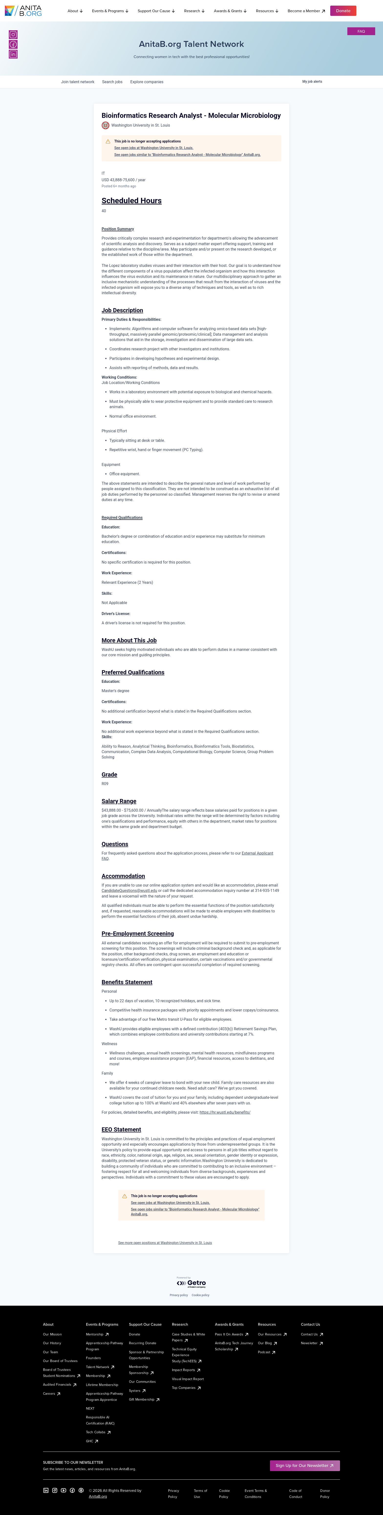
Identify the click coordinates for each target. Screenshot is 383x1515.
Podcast (267, 1352)
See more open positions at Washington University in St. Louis (165, 1243)
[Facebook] (13, 44)
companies (146, 82)
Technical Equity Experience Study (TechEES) (187, 1355)
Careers (52, 1393)
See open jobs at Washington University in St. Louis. (153, 148)
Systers (137, 1390)
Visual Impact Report (188, 1378)
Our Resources (272, 1334)
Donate (134, 1334)
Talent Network (100, 1366)
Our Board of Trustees (60, 1360)
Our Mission (52, 1334)
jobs (112, 82)
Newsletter (312, 1343)
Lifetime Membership (102, 1384)
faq (361, 31)
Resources (267, 10)
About (75, 10)
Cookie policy (200, 1295)
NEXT (90, 1408)
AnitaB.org (98, 1496)
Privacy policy (179, 1295)
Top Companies (187, 1387)
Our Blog (268, 1343)
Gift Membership (144, 1399)
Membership (98, 1375)
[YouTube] (63, 1490)
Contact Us (312, 1334)
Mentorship (97, 1334)
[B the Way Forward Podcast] (81, 1490)
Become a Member (307, 11)
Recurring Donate (143, 1343)
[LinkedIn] (13, 54)
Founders (93, 1357)
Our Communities (142, 1381)
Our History (52, 1343)
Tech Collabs (98, 1432)
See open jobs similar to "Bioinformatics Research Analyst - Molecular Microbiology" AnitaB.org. (187, 155)
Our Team (50, 1352)
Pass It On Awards (232, 1334)
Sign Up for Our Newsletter (305, 1465)
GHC (92, 1441)
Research (194, 10)
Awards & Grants (230, 10)
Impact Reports (186, 1369)
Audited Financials (60, 1384)
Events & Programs (110, 10)
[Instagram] (13, 34)
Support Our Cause (156, 10)
